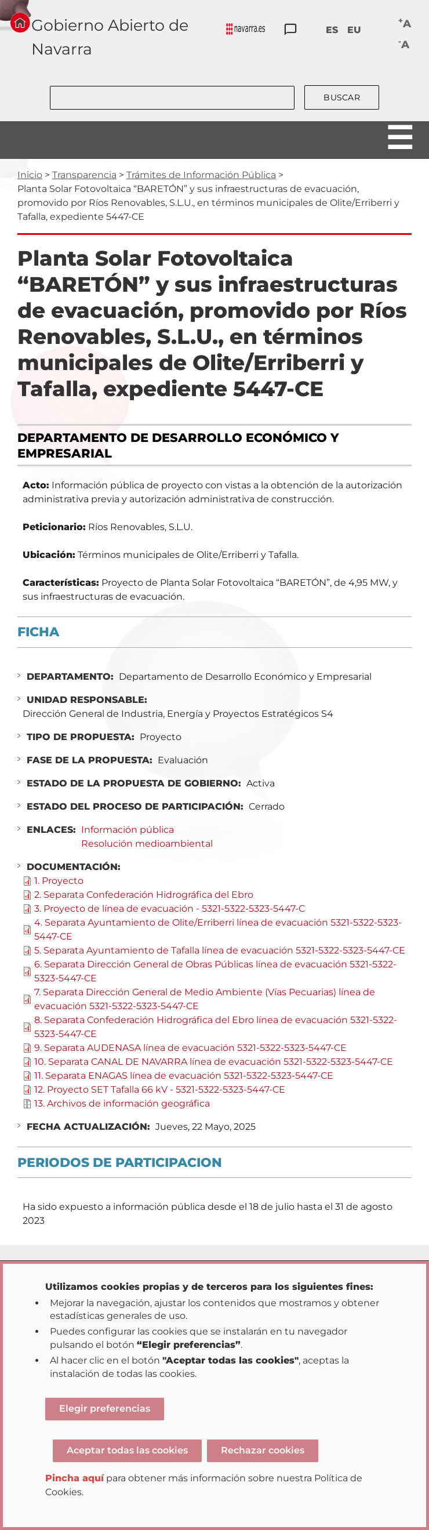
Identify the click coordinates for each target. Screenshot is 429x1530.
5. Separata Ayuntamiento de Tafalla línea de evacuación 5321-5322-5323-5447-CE (219, 950)
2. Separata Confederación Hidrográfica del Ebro (143, 894)
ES (332, 29)
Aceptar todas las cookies (127, 1450)
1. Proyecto (58, 880)
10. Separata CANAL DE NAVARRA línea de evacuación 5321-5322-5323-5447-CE (213, 1061)
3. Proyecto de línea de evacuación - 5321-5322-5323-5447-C (169, 908)
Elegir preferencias (104, 1408)
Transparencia (84, 174)
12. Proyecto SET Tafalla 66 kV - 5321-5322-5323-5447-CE (159, 1089)
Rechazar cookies (262, 1450)
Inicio (29, 174)
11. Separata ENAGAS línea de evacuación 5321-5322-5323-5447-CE (183, 1075)
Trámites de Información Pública (201, 174)
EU (354, 29)
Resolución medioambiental (147, 843)
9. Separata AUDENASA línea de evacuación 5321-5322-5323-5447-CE (190, 1047)
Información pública (127, 829)
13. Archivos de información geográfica (122, 1103)
